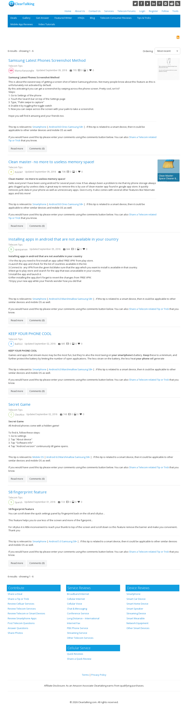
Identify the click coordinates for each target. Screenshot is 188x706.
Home (68, 11)
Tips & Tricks (144, 17)
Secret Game (19, 404)
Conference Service (78, 613)
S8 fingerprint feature (27, 492)
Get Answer (42, 17)
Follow (165, 11)
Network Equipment (137, 623)
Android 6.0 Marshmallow (63, 298)
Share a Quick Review (79, 658)
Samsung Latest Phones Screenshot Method (47, 60)
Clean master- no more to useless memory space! (51, 161)
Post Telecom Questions (21, 623)
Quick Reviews (75, 653)
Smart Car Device (136, 599)
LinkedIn (153, 3)
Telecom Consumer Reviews (116, 17)
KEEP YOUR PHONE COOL (30, 333)
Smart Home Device (137, 603)
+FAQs (80, 17)
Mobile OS (38, 457)
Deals (13, 17)
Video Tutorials (46, 24)
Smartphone (39, 126)
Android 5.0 (55, 541)
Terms (85, 674)
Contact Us (95, 11)
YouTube (147, 3)
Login (142, 11)
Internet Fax (73, 623)
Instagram (165, 3)
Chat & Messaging (77, 608)
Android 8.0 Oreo (58, 126)
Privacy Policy (98, 674)
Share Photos (15, 633)
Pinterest (159, 3)
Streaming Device (136, 613)
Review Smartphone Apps (22, 618)
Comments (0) (36, 148)
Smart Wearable (135, 618)
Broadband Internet (78, 594)
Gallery (26, 17)
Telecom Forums (127, 11)
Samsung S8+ (75, 126)
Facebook (141, 3)
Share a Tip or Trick (18, 599)
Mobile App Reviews (21, 24)
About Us (80, 11)
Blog (92, 17)
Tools (175, 11)
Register (153, 11)
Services (109, 11)
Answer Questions (18, 628)
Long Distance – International (83, 618)
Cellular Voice (74, 603)
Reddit (171, 3)
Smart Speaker (134, 608)
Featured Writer (63, 17)
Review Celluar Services (21, 603)
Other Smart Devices (137, 628)
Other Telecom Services (80, 637)
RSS (177, 3)
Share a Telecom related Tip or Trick (149, 309)
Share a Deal (15, 594)
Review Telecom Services (22, 608)
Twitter (135, 3)
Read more (17, 148)
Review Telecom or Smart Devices (26, 613)
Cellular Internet (76, 599)
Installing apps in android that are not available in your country (63, 239)
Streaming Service (77, 633)
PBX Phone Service (77, 628)
